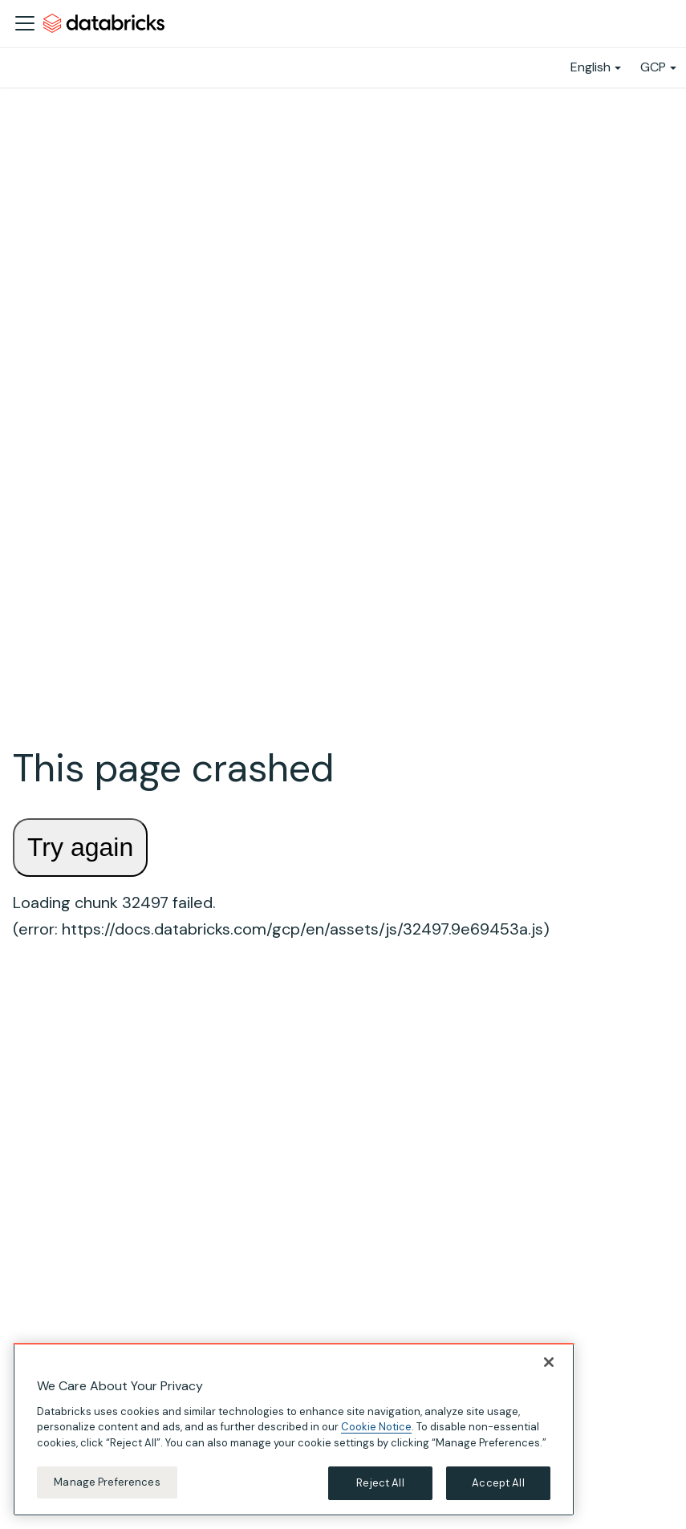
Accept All (498, 1483)
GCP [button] (653, 67)
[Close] (548, 1362)
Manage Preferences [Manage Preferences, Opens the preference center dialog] (107, 1482)
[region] (293, 1429)
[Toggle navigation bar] (25, 23)
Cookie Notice (376, 1427)
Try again (80, 847)
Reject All (380, 1483)
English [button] (590, 67)
